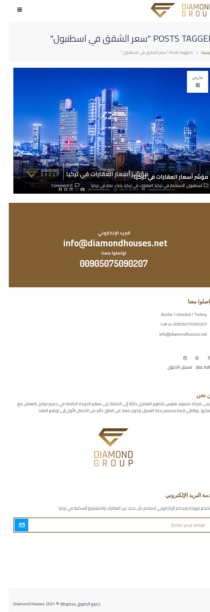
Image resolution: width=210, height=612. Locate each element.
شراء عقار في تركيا (98, 185)
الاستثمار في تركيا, (160, 185)
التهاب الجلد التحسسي (187, 564)
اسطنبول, (184, 185)
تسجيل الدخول (171, 367)
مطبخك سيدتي (192, 575)
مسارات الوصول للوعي (185, 554)
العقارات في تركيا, (129, 185)
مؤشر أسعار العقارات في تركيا (162, 177)
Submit (12, 525)
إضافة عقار (195, 367)
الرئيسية (198, 52)
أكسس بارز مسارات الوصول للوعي (176, 543)
